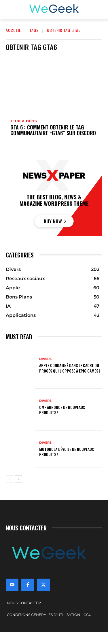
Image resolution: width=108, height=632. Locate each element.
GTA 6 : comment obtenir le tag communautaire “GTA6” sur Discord (53, 130)
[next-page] (18, 479)
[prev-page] (9, 479)
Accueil (13, 30)
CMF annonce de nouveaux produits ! (62, 409)
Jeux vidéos (23, 121)
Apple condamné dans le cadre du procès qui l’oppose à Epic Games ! (69, 367)
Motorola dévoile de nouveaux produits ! (66, 451)
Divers (45, 358)
